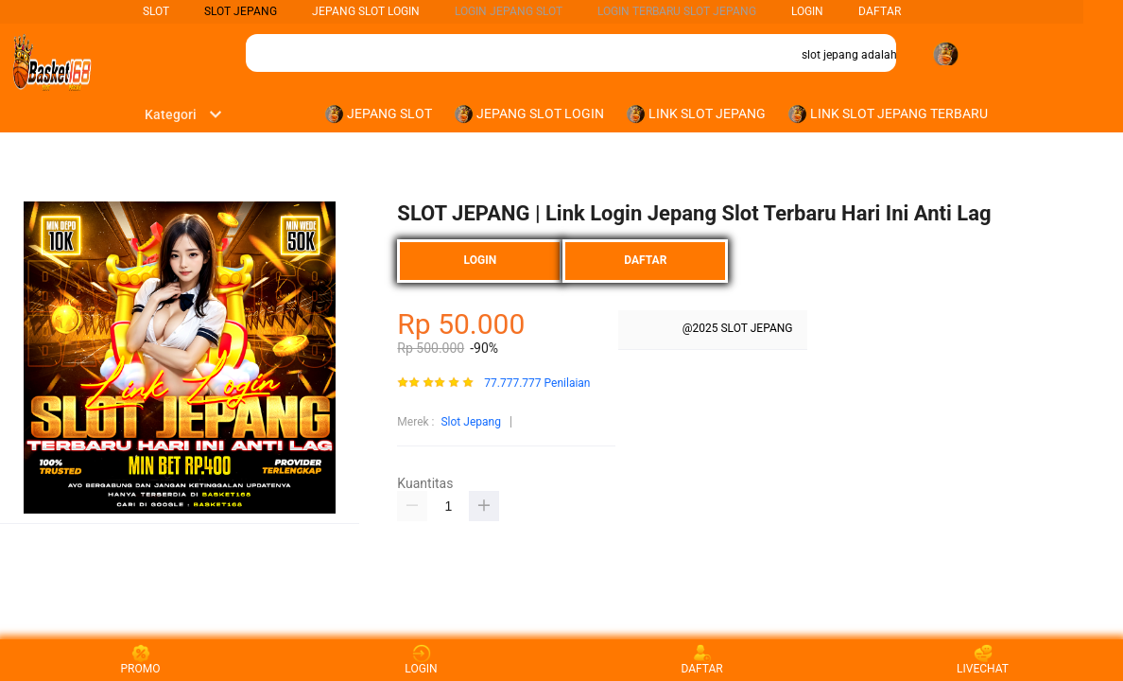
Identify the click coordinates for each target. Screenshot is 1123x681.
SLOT (156, 11)
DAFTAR (879, 11)
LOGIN (807, 11)
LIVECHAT (983, 659)
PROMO (141, 659)
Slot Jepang (470, 421)
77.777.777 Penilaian (537, 383)
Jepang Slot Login (366, 11)
